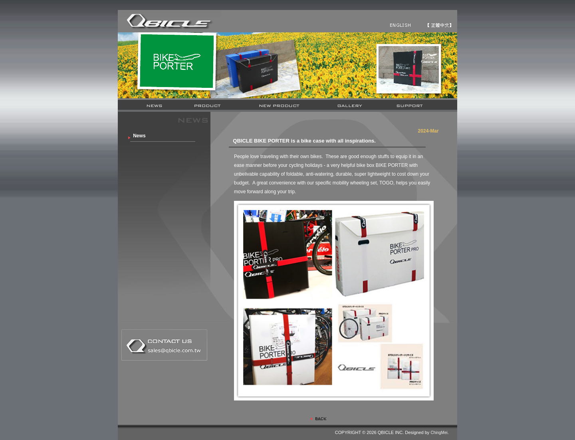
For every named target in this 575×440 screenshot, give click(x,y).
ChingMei (438, 432)
